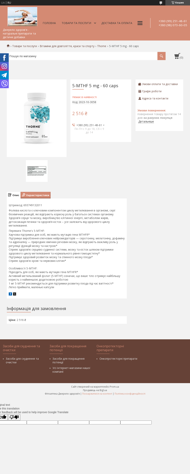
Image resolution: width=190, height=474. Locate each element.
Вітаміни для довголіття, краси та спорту (67, 46)
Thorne (101, 46)
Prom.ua (114, 386)
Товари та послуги (76, 23)
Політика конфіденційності (130, 393)
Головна (49, 23)
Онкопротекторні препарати (118, 358)
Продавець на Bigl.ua (95, 390)
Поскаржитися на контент (97, 393)
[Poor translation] (14, 417)
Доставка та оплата (116, 23)
